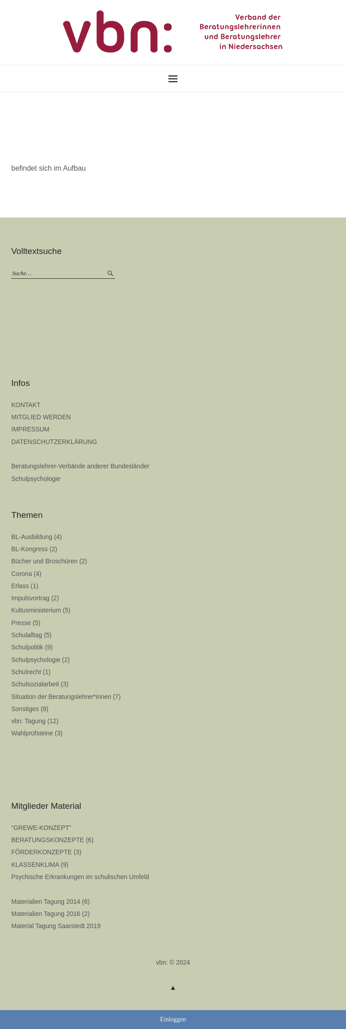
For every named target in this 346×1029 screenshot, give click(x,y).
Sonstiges (25, 708)
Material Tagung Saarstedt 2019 (55, 925)
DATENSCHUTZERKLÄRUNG (54, 441)
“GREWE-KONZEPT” (41, 827)
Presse (21, 622)
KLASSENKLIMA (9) (39, 864)
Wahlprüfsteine (32, 733)
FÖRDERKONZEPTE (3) (46, 852)
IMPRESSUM (30, 429)
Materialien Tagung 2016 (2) (50, 913)
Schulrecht (26, 671)
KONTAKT (26, 404)
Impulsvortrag (30, 598)
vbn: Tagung (28, 721)
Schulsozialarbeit (35, 684)
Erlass (20, 585)
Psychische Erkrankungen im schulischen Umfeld (80, 876)
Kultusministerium (36, 610)
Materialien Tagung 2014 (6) (50, 901)
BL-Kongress (29, 549)
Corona (21, 573)
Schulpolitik (27, 647)
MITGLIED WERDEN (41, 417)
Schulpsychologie (35, 478)
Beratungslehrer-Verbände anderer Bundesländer (80, 466)
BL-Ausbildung (31, 536)
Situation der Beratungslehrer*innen (61, 696)
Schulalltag (26, 635)
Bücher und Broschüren (44, 561)
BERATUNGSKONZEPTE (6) (52, 839)
